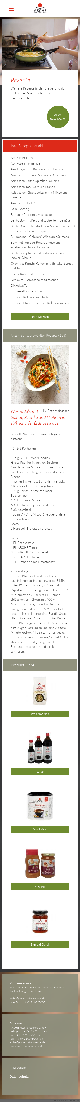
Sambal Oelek (40, 944)
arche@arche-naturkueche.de (27, 998)
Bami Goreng (20, 209)
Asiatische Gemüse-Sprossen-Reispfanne (39, 175)
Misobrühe (40, 829)
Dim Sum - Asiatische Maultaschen (34, 280)
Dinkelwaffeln (20, 285)
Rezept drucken (56, 411)
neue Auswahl (40, 317)
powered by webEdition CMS (67, 1100)
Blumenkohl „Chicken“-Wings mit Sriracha (40, 237)
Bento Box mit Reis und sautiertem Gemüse (41, 220)
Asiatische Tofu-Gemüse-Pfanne (33, 187)
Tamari (40, 771)
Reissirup (40, 887)
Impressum (18, 1067)
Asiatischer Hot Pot (24, 203)
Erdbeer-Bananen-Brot (27, 291)
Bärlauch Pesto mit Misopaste (31, 215)
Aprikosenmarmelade (26, 163)
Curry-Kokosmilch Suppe (28, 274)
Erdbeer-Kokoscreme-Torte (30, 297)
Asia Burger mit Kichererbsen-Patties (37, 169)
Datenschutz (19, 1076)
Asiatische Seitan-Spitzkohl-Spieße (35, 181)
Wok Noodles (40, 714)
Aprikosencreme (22, 158)
